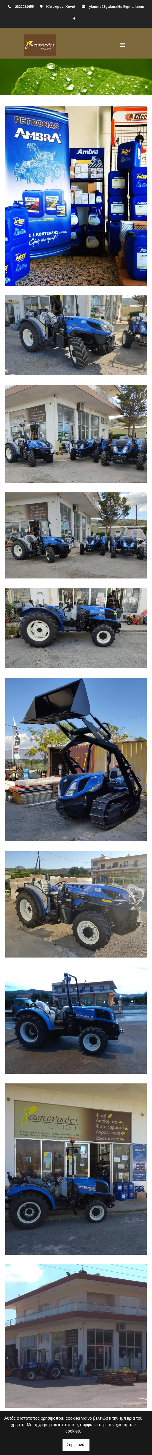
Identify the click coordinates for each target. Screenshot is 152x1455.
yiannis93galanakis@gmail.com (116, 7)
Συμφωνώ (76, 1444)
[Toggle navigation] (122, 45)
